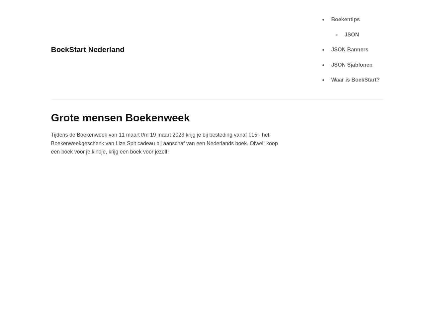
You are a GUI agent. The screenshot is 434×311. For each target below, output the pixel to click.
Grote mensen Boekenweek (120, 118)
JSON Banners (349, 49)
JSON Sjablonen (351, 65)
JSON (351, 34)
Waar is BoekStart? (355, 80)
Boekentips (345, 19)
